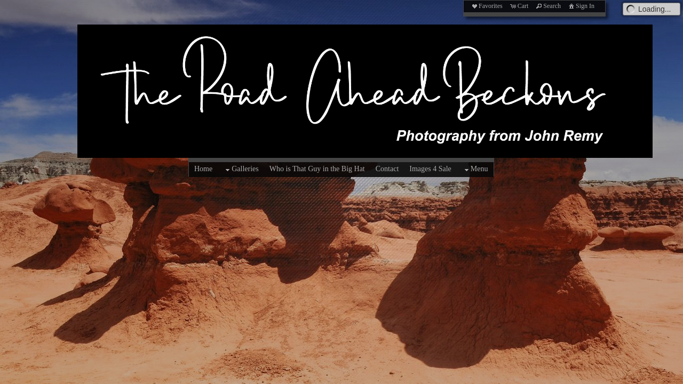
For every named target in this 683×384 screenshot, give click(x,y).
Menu (475, 169)
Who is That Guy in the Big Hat (317, 169)
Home (203, 169)
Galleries (241, 169)
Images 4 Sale (430, 169)
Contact (387, 169)
